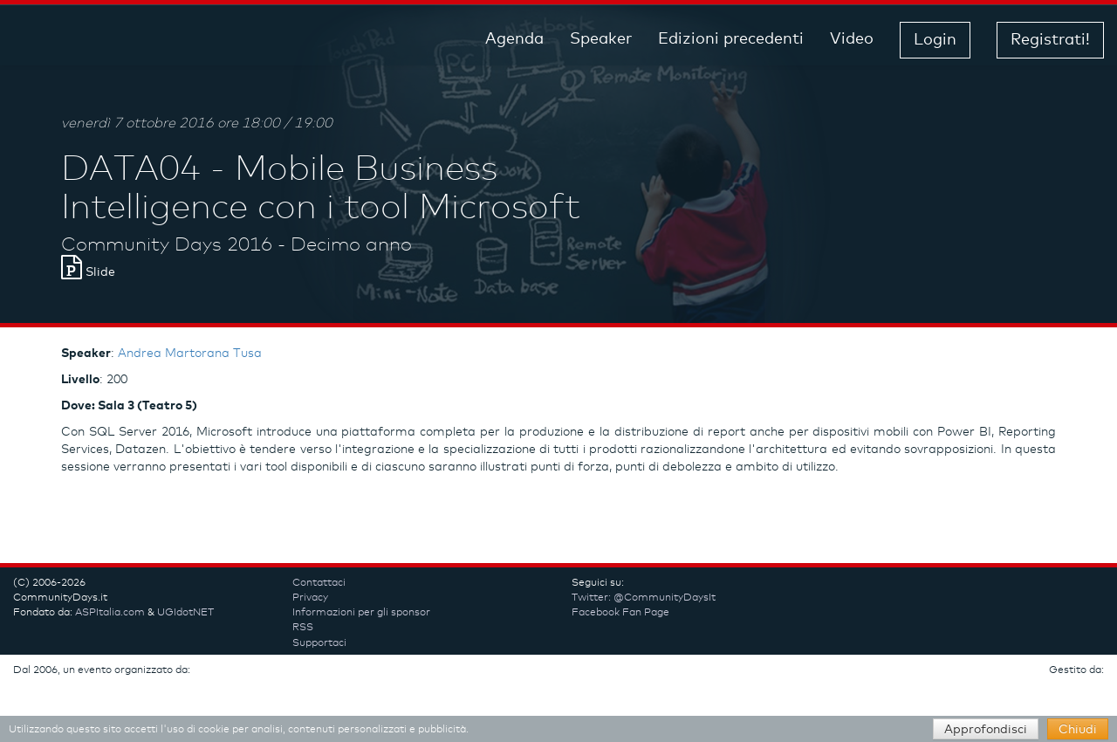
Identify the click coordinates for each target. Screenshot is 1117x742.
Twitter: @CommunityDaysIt (644, 598)
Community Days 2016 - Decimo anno (236, 245)
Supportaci (319, 643)
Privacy (310, 598)
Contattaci (319, 583)
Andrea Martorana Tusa (190, 353)
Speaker (601, 39)
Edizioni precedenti (731, 39)
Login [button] (935, 40)
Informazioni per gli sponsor (361, 613)
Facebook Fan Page (620, 613)
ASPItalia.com (110, 613)
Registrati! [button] (1050, 40)
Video (852, 39)
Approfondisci (985, 730)
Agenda (514, 39)
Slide (88, 272)
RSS (302, 627)
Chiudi (1078, 730)
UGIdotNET (185, 613)
